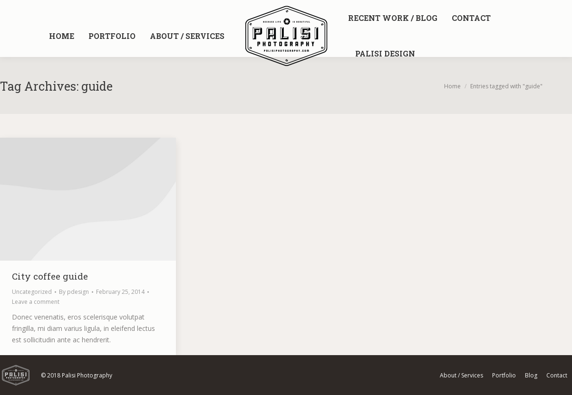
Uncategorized (32, 292)
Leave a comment (35, 302)
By (74, 292)
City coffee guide (50, 276)
